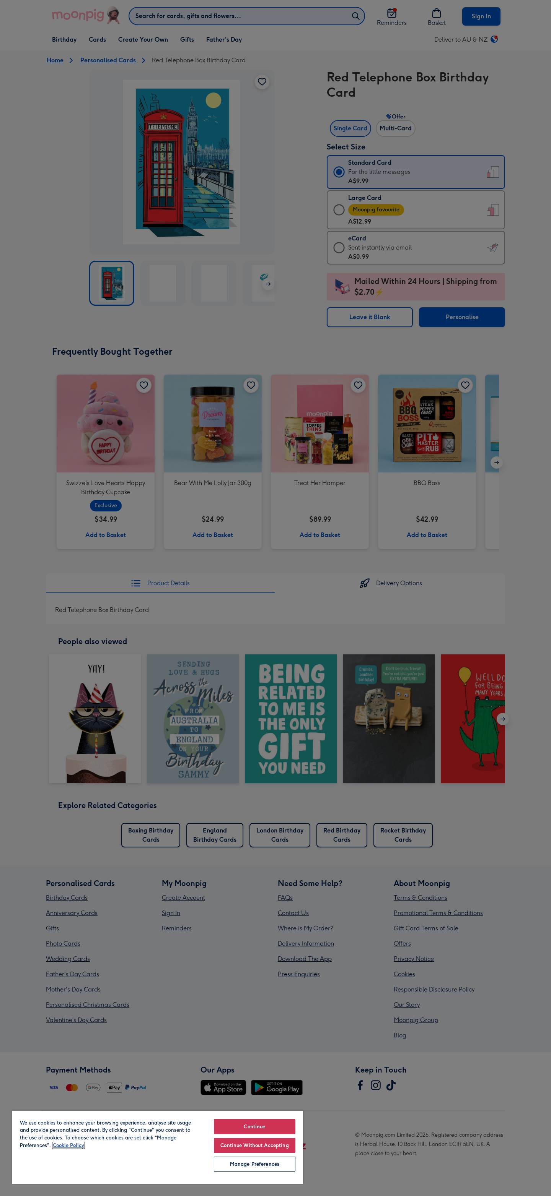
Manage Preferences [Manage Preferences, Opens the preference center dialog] (254, 1164)
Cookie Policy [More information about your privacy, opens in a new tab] (68, 1145)
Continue (254, 1126)
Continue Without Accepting (254, 1145)
